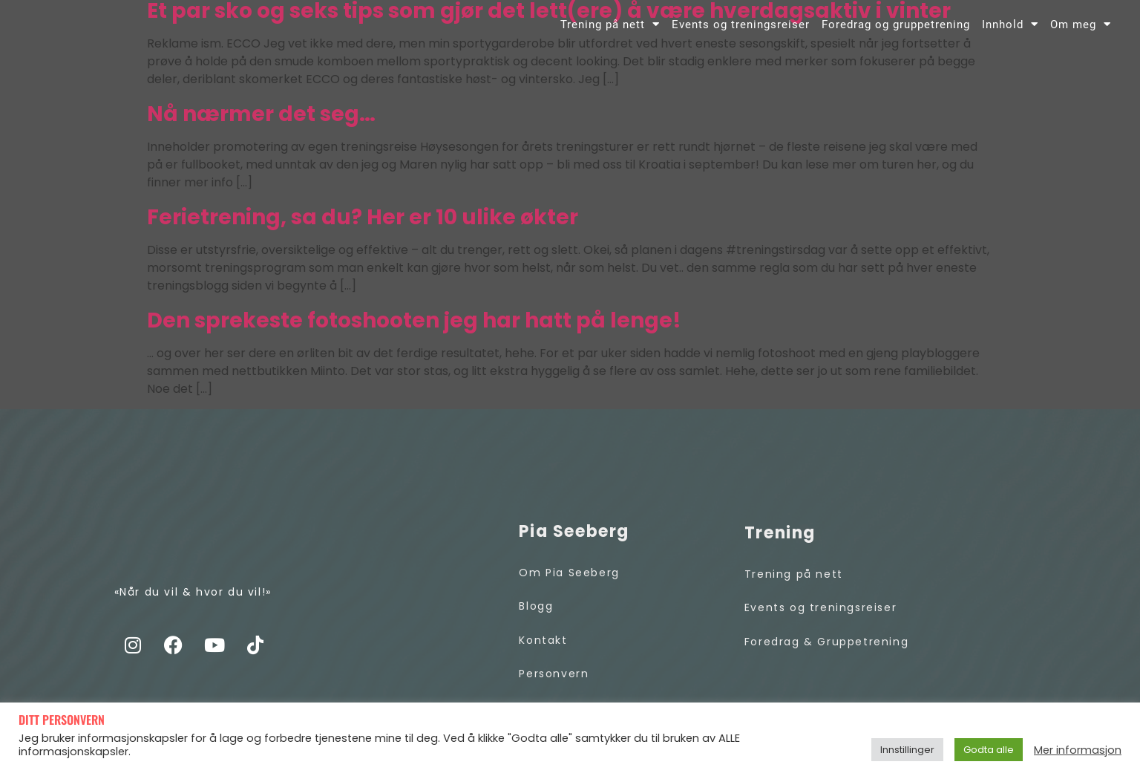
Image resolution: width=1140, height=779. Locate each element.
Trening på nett (610, 35)
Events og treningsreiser (741, 34)
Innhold (1010, 35)
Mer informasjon (1077, 750)
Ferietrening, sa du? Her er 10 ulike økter (362, 233)
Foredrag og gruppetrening (896, 34)
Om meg (1080, 35)
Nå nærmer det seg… (261, 130)
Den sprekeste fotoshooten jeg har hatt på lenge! (414, 336)
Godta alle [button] (988, 750)
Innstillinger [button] (907, 750)
